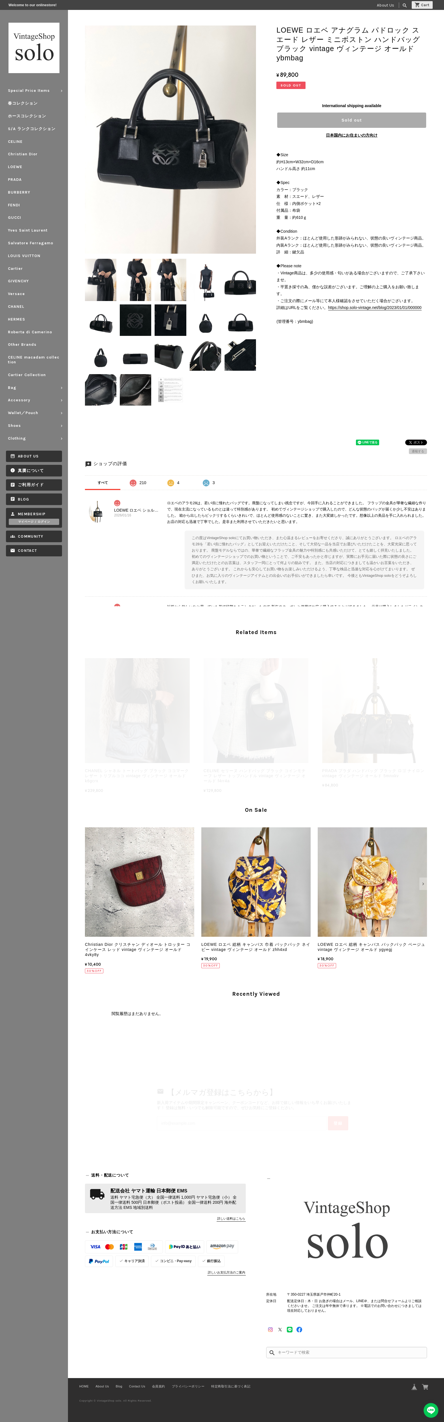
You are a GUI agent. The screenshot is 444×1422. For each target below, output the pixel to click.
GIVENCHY (18, 281)
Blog (23, 499)
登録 (338, 1123)
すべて (103, 483)
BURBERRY (19, 192)
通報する (418, 451)
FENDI (14, 205)
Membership (32, 514)
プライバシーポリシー (188, 1386)
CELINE (15, 141)
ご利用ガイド (31, 485)
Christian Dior (23, 154)
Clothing (17, 438)
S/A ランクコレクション (32, 128)
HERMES (16, 319)
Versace (16, 293)
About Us (385, 5)
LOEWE (15, 166)
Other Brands (22, 344)
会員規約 (158, 1386)
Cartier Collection (27, 374)
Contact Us (137, 1386)
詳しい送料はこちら (231, 1218)
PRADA (15, 179)
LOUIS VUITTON (24, 255)
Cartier (15, 268)
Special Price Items (29, 90)
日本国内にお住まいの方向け (351, 135)
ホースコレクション (27, 116)
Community (30, 536)
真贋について (31, 471)
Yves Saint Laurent (28, 230)
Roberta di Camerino (30, 332)
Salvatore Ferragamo (30, 243)
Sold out (351, 120)
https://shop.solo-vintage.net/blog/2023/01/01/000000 (375, 307)
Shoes (14, 425)
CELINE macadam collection (33, 359)
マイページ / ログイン (34, 522)
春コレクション (23, 103)
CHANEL (16, 306)
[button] (89, 884)
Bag (12, 387)
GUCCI (14, 217)
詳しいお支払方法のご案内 (226, 1272)
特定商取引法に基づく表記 (230, 1386)
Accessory (19, 400)
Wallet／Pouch (23, 412)
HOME (84, 1386)
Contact (27, 550)
